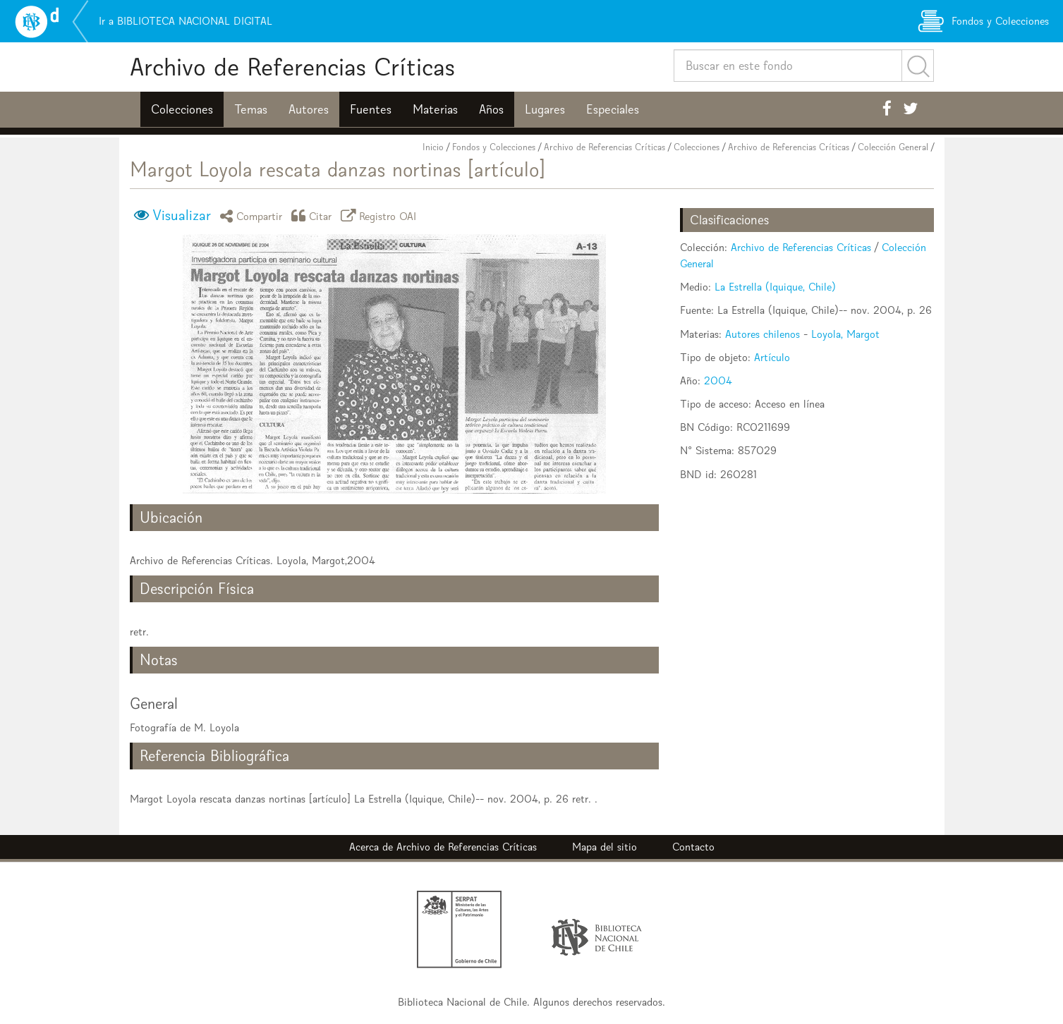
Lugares (545, 109)
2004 (718, 380)
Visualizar (181, 215)
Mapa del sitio (604, 846)
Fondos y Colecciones (493, 147)
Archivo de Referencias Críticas (292, 67)
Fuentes (370, 109)
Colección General (893, 147)
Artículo (772, 357)
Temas (250, 109)
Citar (313, 215)
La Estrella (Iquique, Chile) (775, 286)
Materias (435, 109)
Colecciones (182, 109)
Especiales (612, 109)
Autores (308, 109)
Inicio (433, 147)
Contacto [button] (693, 846)
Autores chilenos (762, 334)
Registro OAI (381, 215)
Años (491, 109)
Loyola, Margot (845, 334)
